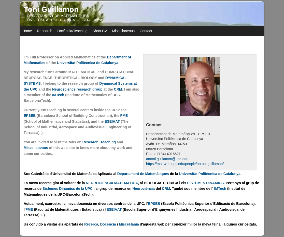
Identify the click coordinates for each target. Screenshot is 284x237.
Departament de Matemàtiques (143, 174)
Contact (146, 31)
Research (44, 31)
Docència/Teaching (72, 31)
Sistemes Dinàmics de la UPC (68, 188)
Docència (108, 224)
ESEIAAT (112, 121)
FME (124, 116)
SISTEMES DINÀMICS (205, 183)
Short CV (100, 31)
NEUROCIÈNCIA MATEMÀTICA (112, 183)
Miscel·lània (129, 224)
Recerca (91, 224)
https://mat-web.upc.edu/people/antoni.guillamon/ (185, 164)
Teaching (108, 142)
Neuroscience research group (77, 89)
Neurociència (143, 188)
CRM (118, 89)
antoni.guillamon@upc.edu (167, 159)
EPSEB (30, 116)
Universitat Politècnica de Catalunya (87, 63)
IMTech (58, 95)
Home (27, 31)
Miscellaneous (123, 31)
